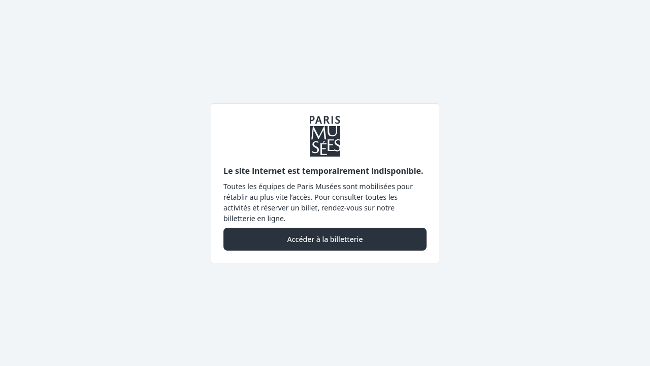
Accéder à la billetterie (325, 239)
